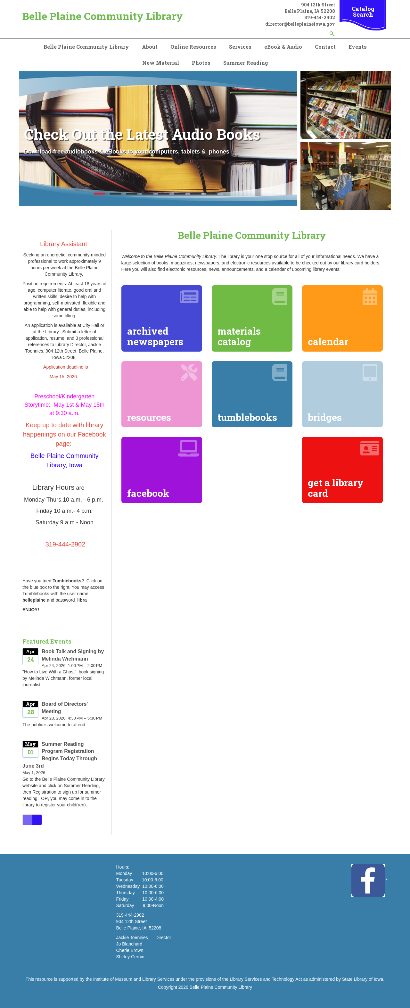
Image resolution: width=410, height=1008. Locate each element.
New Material (160, 62)
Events (357, 46)
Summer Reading (245, 62)
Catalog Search (363, 11)
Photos (201, 62)
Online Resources (193, 46)
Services (240, 46)
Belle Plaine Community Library (102, 16)
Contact (325, 46)
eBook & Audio (283, 46)
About (150, 46)
